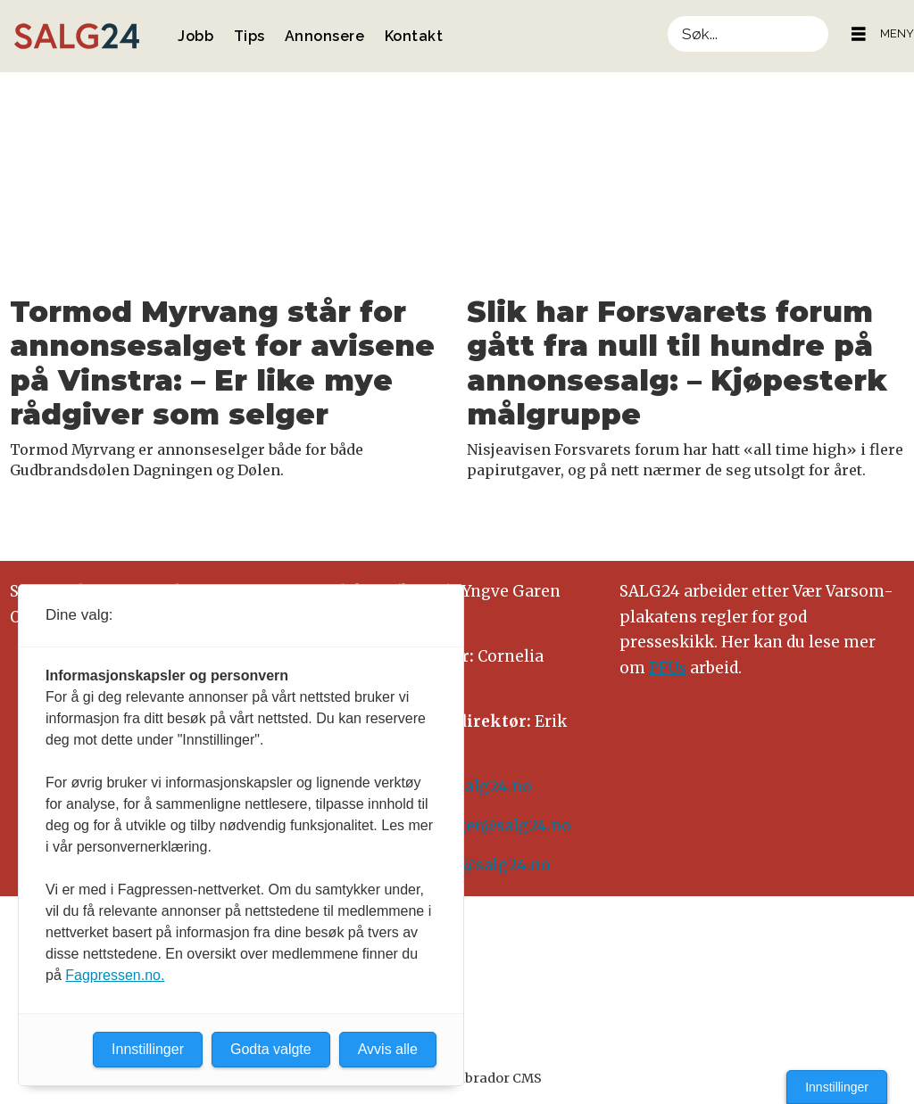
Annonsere (325, 36)
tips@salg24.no (471, 786)
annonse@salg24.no (472, 865)
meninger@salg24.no (487, 826)
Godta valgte (271, 1049)
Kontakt (414, 36)
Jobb (195, 36)
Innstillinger (836, 1087)
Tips (249, 36)
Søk (667, 15)
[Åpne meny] (858, 34)
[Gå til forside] (76, 36)
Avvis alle (388, 1049)
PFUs (667, 668)
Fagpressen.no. (114, 975)
